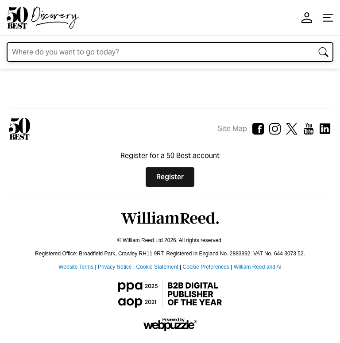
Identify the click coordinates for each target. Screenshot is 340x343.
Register (170, 176)
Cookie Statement (157, 267)
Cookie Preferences (206, 267)
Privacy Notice (115, 267)
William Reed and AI (258, 267)
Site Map (232, 128)
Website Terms (75, 267)
